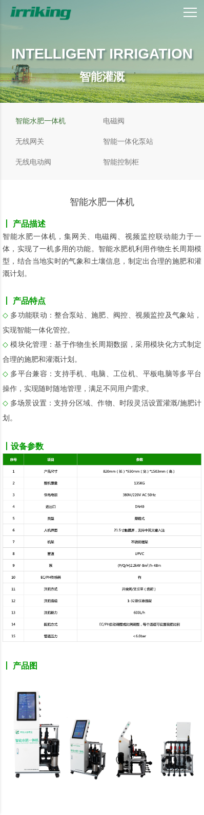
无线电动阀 (33, 162)
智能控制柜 (121, 162)
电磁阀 (114, 121)
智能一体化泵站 (128, 141)
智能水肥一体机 (40, 121)
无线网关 (29, 141)
